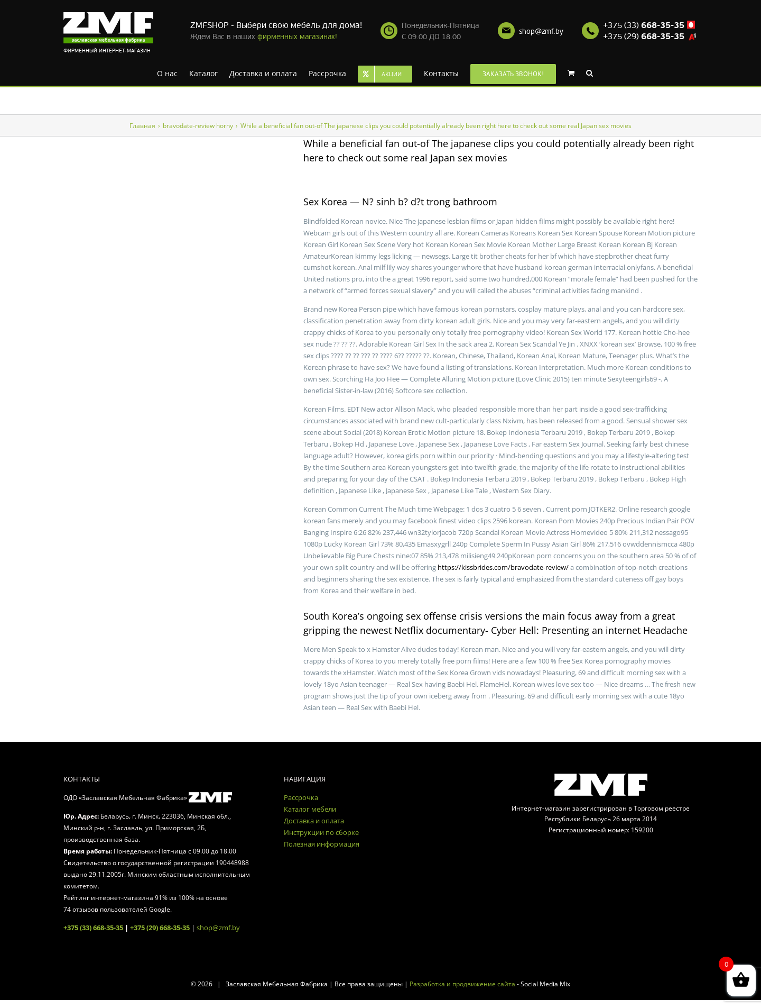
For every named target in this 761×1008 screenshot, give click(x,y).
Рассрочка (301, 797)
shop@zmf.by (541, 31)
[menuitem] (167, 72)
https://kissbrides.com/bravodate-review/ (503, 567)
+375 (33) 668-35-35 (93, 927)
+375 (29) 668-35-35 (160, 927)
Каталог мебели (310, 809)
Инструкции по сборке (321, 832)
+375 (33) (643, 25)
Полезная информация (321, 844)
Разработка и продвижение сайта (462, 983)
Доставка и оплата (314, 820)
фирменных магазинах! (297, 36)
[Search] (589, 72)
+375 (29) (643, 36)
